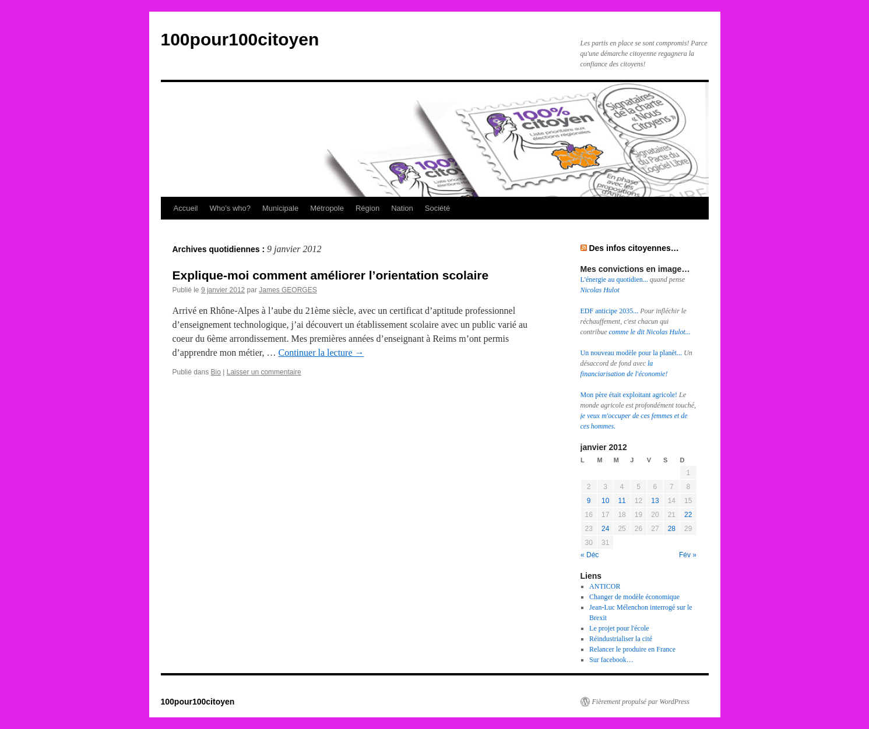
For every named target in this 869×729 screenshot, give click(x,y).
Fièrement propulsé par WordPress (640, 702)
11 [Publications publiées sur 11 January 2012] (621, 501)
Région (367, 208)
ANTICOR (604, 586)
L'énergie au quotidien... (615, 279)
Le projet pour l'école (619, 628)
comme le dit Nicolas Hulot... (650, 332)
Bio (216, 372)
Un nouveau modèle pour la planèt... (632, 353)
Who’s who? (230, 208)
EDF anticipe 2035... (610, 311)
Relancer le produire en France (632, 649)
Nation (402, 208)
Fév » (687, 555)
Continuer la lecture (321, 353)
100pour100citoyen (240, 39)
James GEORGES (287, 290)
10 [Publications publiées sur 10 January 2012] (605, 501)
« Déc (589, 555)
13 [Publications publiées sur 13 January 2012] (655, 501)
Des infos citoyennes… (633, 248)
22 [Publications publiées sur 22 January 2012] (688, 515)
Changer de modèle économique (634, 597)
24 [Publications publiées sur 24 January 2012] (605, 529)
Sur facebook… (611, 660)
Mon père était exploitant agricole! (630, 395)
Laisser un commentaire (264, 372)
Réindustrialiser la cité (620, 639)
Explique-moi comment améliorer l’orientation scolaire (331, 275)
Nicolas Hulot (600, 290)
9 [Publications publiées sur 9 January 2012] (589, 501)
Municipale (280, 208)
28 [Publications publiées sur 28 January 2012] (672, 529)
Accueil (186, 208)
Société (437, 208)
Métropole (327, 208)
